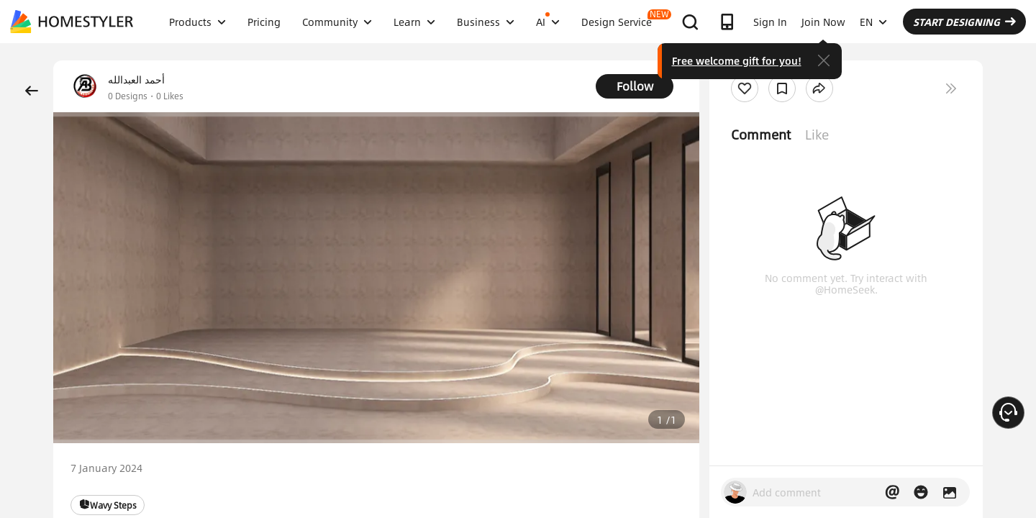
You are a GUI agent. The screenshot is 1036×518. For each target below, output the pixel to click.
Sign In (770, 21)
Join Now (823, 21)
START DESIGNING (964, 21)
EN (873, 21)
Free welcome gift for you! (736, 60)
